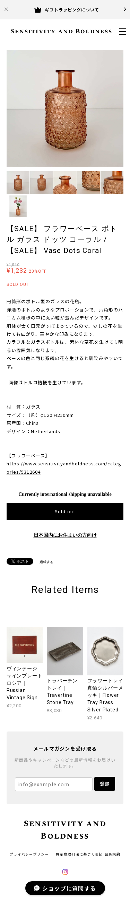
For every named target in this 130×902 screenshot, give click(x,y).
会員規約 (112, 854)
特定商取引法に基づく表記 (79, 854)
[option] (65, 108)
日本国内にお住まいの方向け (65, 535)
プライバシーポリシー (29, 854)
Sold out (65, 511)
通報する (46, 562)
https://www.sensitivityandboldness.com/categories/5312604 (64, 467)
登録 (105, 783)
